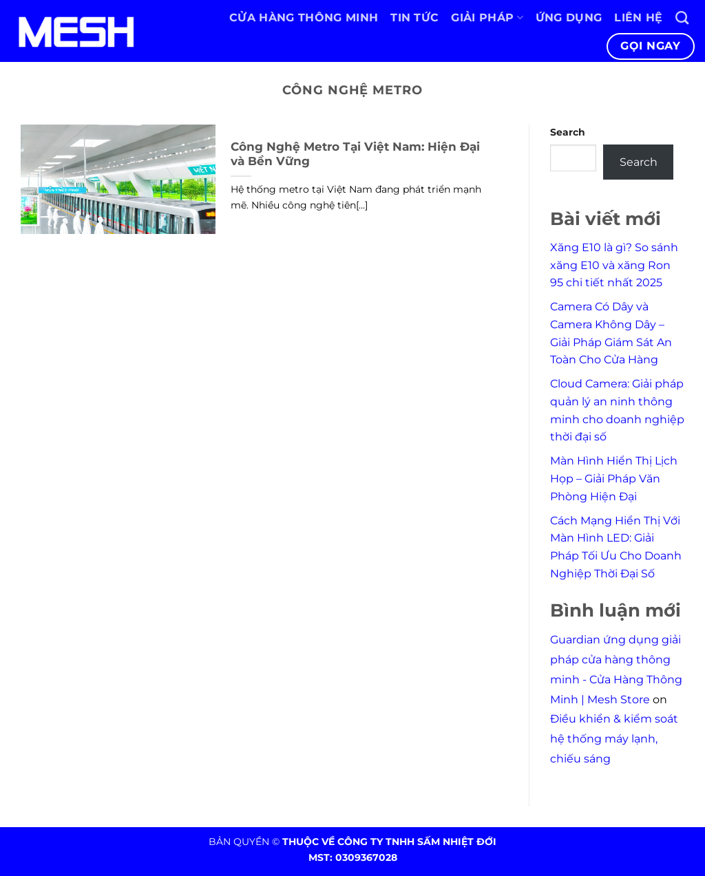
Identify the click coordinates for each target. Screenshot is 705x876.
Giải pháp (487, 17)
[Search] (681, 17)
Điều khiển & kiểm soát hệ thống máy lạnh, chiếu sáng (614, 738)
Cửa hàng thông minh (303, 17)
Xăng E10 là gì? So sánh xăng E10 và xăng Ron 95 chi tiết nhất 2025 (614, 265)
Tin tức (414, 17)
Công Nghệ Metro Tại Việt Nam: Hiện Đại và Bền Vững (355, 154)
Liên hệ (638, 17)
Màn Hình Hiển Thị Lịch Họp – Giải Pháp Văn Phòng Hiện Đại (613, 478)
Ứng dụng (569, 17)
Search (567, 132)
